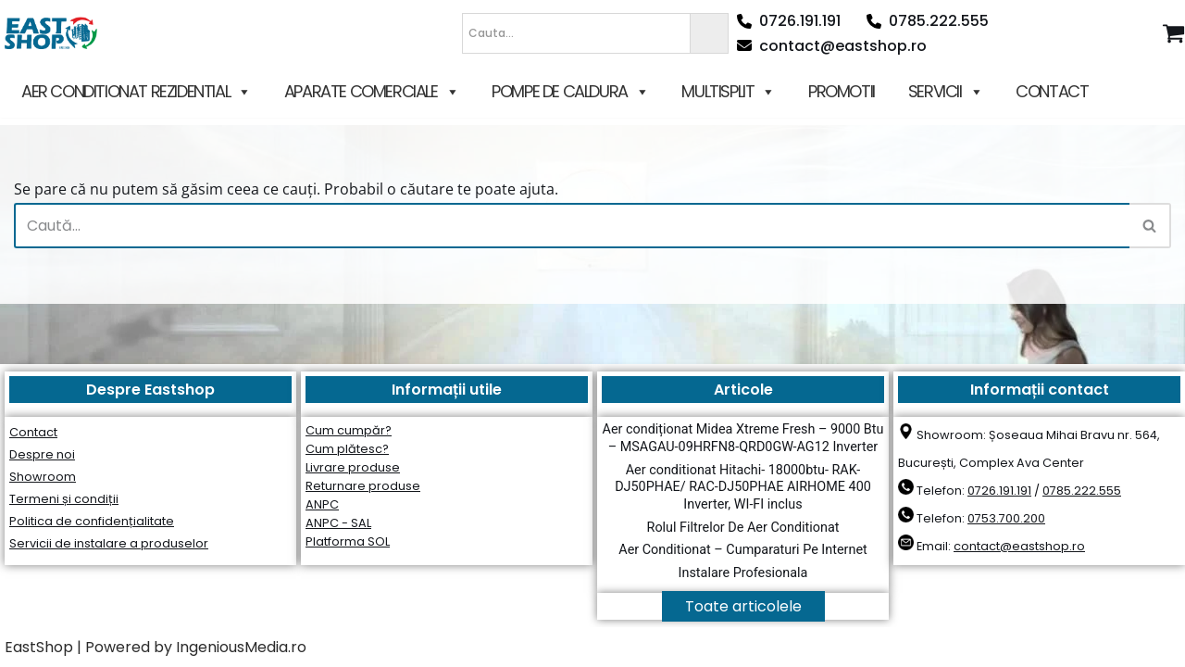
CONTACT (1052, 91)
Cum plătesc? (347, 449)
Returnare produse (363, 486)
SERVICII (945, 91)
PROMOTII (841, 91)
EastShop (39, 647)
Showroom (42, 477)
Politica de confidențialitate (91, 521)
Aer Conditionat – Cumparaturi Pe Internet (742, 550)
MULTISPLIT (728, 91)
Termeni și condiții (63, 499)
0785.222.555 (928, 20)
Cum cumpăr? (349, 430)
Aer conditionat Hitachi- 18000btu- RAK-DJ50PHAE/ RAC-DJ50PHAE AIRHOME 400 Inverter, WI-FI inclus (743, 487)
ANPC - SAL (338, 523)
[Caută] (571, 225)
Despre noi (42, 454)
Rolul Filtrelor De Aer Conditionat (743, 527)
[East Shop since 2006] (55, 33)
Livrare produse (353, 467)
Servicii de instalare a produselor (108, 543)
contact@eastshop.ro (832, 46)
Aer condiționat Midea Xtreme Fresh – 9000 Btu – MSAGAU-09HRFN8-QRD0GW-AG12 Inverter (743, 438)
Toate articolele (743, 606)
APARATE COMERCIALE (371, 91)
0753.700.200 (1006, 518)
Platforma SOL (348, 541)
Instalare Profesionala (743, 573)
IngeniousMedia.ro (241, 647)
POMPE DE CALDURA (570, 91)
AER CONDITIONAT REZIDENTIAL (136, 91)
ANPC (322, 504)
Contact (33, 432)
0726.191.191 (789, 20)
